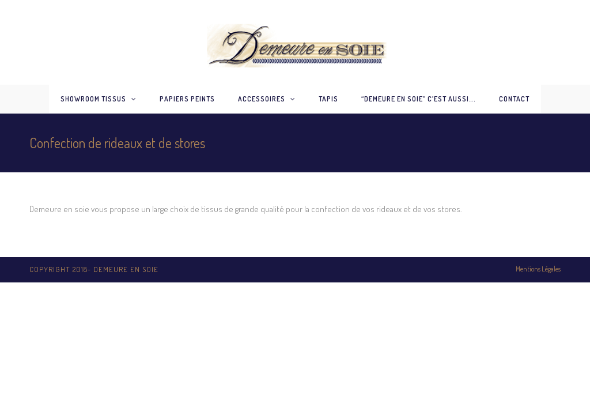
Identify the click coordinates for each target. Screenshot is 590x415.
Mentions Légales (538, 269)
